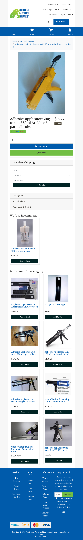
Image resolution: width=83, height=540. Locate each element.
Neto (41, 534)
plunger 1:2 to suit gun (55, 304)
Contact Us (52, 14)
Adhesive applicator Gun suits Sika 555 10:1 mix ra (56, 449)
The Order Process (45, 505)
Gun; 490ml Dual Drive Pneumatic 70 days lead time (22, 449)
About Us (67, 9)
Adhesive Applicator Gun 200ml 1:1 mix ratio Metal (57, 353)
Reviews (22, 207)
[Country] (41, 175)
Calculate (41, 185)
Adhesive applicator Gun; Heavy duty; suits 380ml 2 (23, 400)
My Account (16, 479)
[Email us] (63, 512)
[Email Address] (58, 494)
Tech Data (66, 4)
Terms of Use (45, 479)
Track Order (16, 487)
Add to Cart (41, 146)
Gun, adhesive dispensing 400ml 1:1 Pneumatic (57, 400)
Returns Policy (45, 495)
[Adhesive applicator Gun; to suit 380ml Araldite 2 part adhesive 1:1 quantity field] (41, 140)
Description (18, 195)
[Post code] (41, 180)
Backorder (25, 364)
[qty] (41, 170)
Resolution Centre (16, 495)
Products (52, 4)
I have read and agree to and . (64, 502)
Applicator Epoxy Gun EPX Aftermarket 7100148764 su (24, 305)
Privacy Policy (45, 487)
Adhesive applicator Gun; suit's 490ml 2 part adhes (23, 353)
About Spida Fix (50, 9)
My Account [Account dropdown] (66, 14)
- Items (61, 22)
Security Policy (45, 514)
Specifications (19, 201)
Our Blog (30, 490)
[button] (41, 153)
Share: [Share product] (17, 131)
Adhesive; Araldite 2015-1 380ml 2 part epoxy (23, 250)
